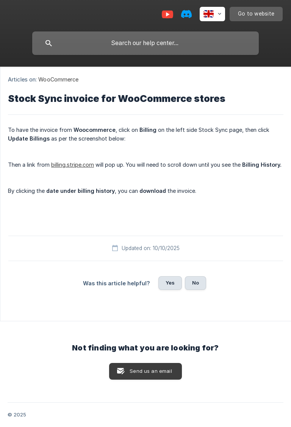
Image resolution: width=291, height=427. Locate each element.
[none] (212, 14)
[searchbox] (145, 43)
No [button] (195, 283)
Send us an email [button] (151, 371)
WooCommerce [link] (58, 79)
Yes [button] (170, 283)
